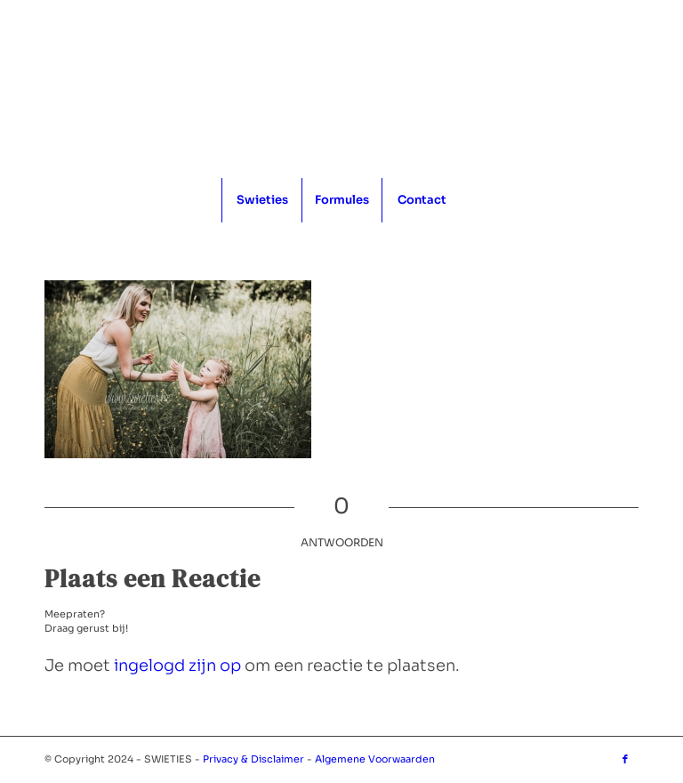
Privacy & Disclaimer (253, 759)
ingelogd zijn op (177, 665)
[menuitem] (261, 200)
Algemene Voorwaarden (375, 759)
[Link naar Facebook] (625, 759)
